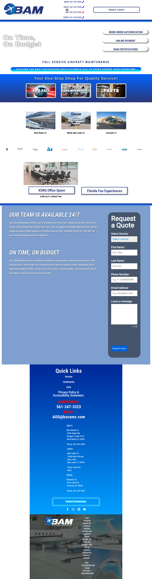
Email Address (120, 288)
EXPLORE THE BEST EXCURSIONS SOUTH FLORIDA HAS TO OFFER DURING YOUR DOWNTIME (76, 69)
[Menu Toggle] (89, 9)
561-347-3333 (79, 444)
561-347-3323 (69, 406)
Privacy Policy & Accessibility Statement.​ (68, 394)
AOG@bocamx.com (68, 416)
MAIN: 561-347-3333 (74, 2)
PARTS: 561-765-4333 (73, 17)
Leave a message (121, 301)
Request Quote (119, 348)
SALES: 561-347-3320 (74, 7)
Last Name (118, 260)
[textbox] (121, 239)
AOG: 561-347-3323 (74, 12)
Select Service (120, 233)
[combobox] (124, 239)
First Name (118, 247)
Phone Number (121, 274)
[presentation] (124, 337)
